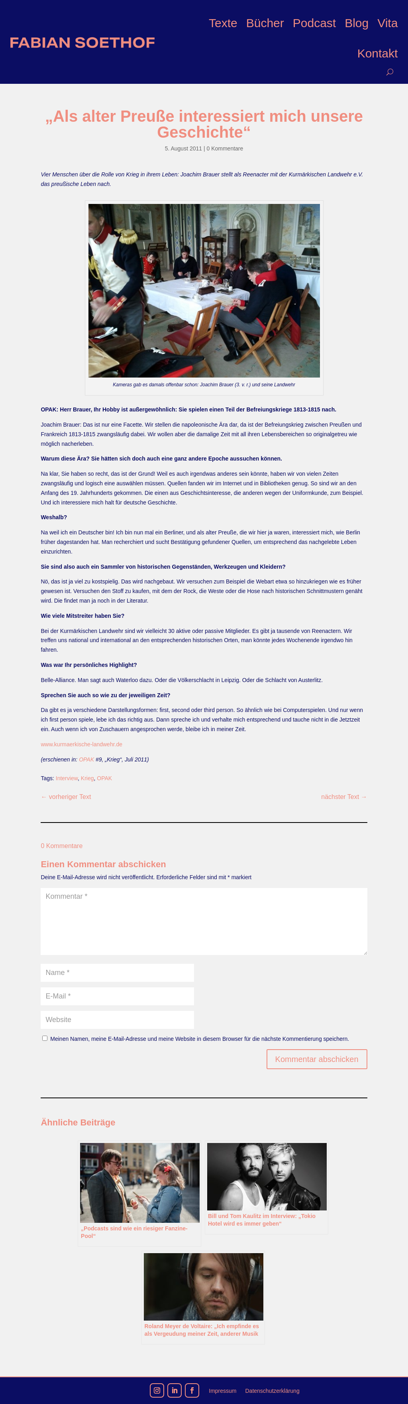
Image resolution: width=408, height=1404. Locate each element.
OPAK (86, 759)
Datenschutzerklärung (272, 1391)
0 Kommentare (225, 148)
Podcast (314, 23)
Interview (67, 778)
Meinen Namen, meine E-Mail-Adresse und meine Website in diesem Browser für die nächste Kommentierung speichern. (199, 1039)
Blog (357, 23)
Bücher (265, 23)
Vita (387, 23)
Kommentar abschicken (317, 1059)
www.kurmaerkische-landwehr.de (81, 744)
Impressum (222, 1391)
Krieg (87, 778)
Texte (223, 23)
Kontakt (377, 53)
